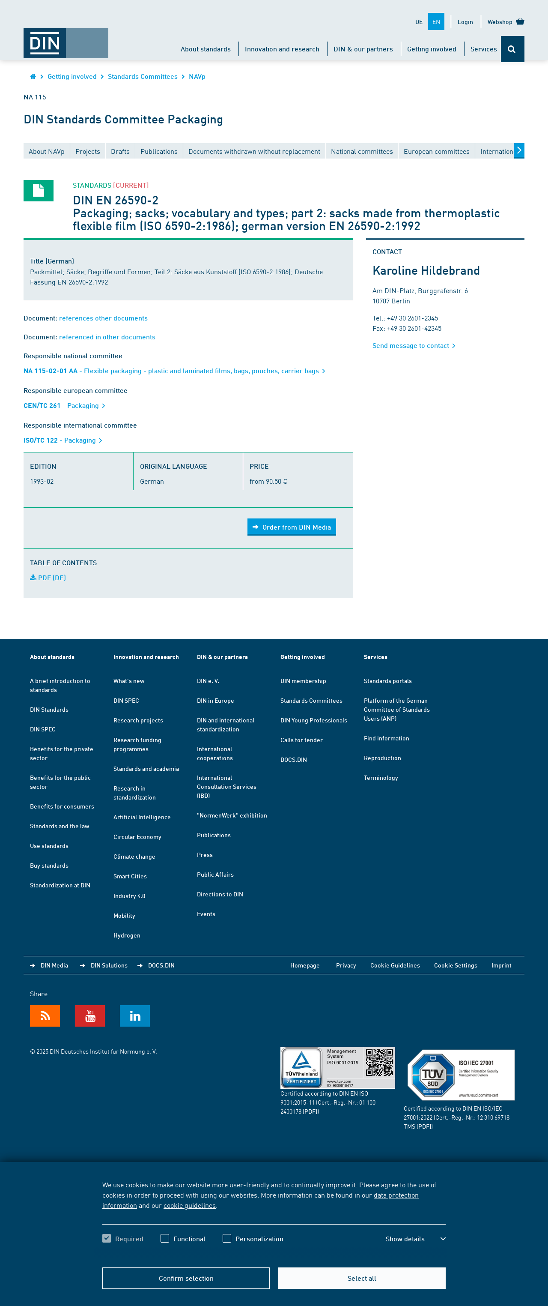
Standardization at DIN (60, 885)
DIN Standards (49, 709)
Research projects (138, 720)
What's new (128, 680)
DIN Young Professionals (313, 720)
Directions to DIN (220, 894)
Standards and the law (59, 826)
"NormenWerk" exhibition (232, 815)
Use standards (49, 845)
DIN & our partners (363, 49)
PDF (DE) (48, 577)
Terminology (381, 777)
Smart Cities (130, 876)
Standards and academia (146, 768)
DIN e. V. (208, 680)
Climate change (134, 856)
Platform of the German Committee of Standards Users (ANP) (397, 709)
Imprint (501, 965)
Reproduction (382, 757)
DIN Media (54, 965)
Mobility (124, 915)
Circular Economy (137, 836)
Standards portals (388, 680)
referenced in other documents (107, 336)
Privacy (346, 965)
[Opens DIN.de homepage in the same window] (66, 39)
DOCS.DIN (293, 759)
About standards (206, 49)
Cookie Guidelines (395, 965)
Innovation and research (282, 49)
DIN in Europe (215, 700)
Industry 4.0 (129, 895)
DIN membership (303, 680)
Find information (386, 738)
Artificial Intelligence (142, 817)
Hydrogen (126, 935)
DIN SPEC (43, 729)
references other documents (103, 318)
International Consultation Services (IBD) (226, 786)
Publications (214, 835)
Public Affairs (215, 874)
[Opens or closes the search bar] (512, 49)
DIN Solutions (109, 965)
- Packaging (67, 405)
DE (419, 21)
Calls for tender (301, 739)
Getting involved (431, 49)
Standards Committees (143, 76)
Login (465, 21)
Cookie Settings (455, 965)
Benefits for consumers (62, 806)
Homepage (305, 965)
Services (484, 49)
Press (205, 854)
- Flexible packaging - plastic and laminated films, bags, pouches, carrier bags (177, 370)
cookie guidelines (190, 1205)
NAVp (197, 76)
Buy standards (49, 865)
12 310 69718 (493, 1117)
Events (206, 913)
